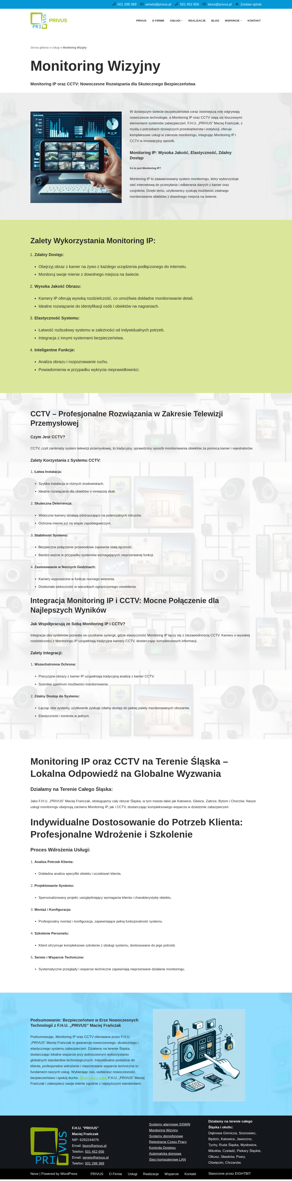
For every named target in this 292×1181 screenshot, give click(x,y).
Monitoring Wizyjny (163, 1164)
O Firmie (158, 20)
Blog (215, 20)
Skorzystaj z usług (94, 1079)
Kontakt (254, 20)
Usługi (56, 47)
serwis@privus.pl (158, 4)
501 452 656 (189, 4)
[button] (181, 20)
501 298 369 (126, 4)
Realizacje (196, 20)
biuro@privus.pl (219, 4)
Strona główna (39, 47)
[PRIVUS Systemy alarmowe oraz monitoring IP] (48, 20)
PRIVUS (141, 20)
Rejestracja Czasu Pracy (168, 1176)
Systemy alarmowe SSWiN (169, 1158)
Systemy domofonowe (166, 1170)
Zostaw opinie (251, 4)
